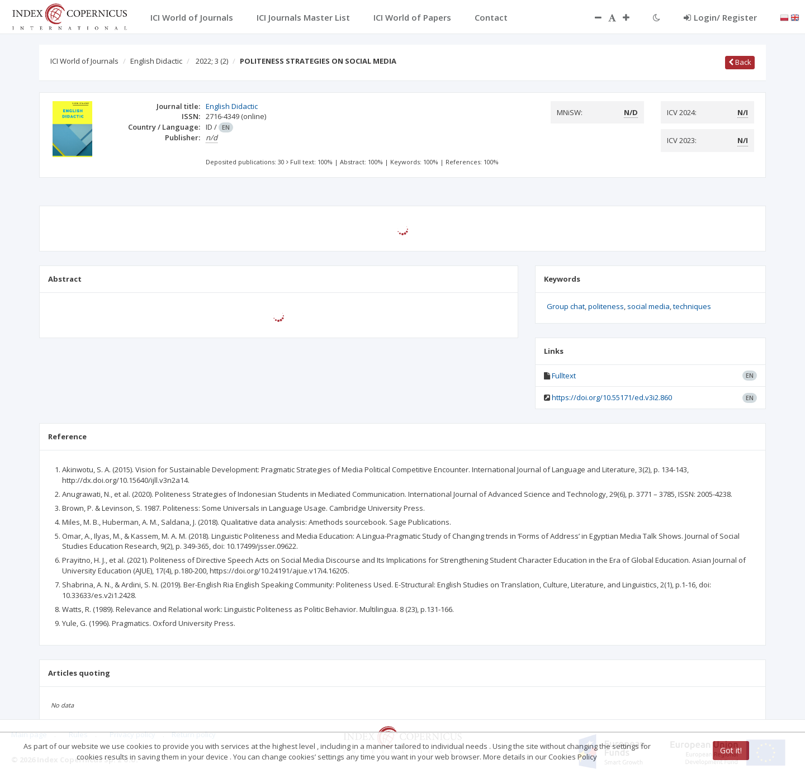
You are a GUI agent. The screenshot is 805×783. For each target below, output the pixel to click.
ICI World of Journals (84, 61)
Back (739, 62)
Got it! (731, 750)
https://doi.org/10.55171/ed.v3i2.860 (612, 397)
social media (648, 306)
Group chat (566, 306)
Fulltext (564, 376)
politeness (606, 306)
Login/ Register (720, 17)
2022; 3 (212, 61)
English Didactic (156, 61)
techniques (692, 306)
